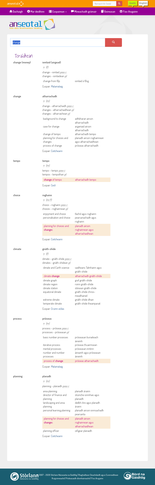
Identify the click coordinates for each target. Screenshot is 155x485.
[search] (119, 3)
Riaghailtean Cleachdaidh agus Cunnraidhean (98, 474)
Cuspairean (58, 11)
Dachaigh (16, 11)
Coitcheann (57, 151)
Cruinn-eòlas (57, 308)
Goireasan (108, 11)
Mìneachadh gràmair (84, 11)
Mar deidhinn (35, 11)
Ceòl (53, 185)
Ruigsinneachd (58, 478)
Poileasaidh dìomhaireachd (78, 478)
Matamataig (57, 86)
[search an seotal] (113, 42)
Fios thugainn (129, 11)
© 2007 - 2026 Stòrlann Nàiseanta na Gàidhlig (57, 474)
